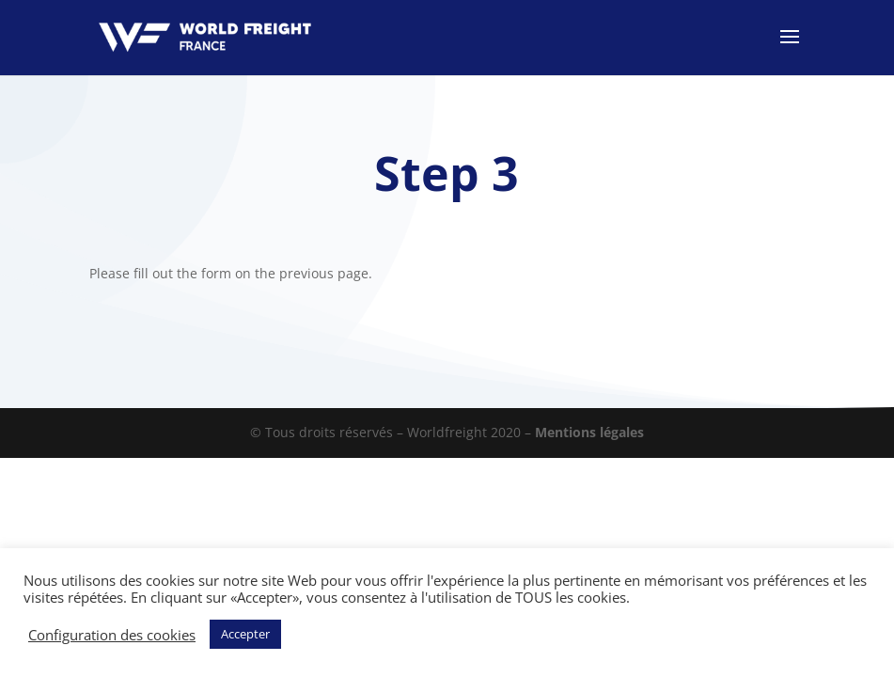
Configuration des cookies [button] (112, 634)
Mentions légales (589, 432)
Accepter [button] (245, 633)
